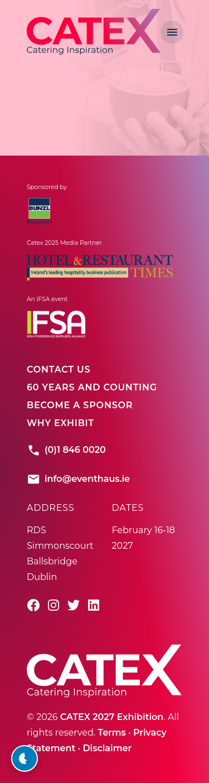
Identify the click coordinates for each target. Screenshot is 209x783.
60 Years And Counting (92, 387)
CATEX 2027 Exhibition (112, 717)
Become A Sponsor (80, 405)
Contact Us (58, 369)
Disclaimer (107, 748)
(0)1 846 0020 (66, 450)
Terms (111, 732)
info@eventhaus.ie (78, 479)
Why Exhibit (60, 423)
